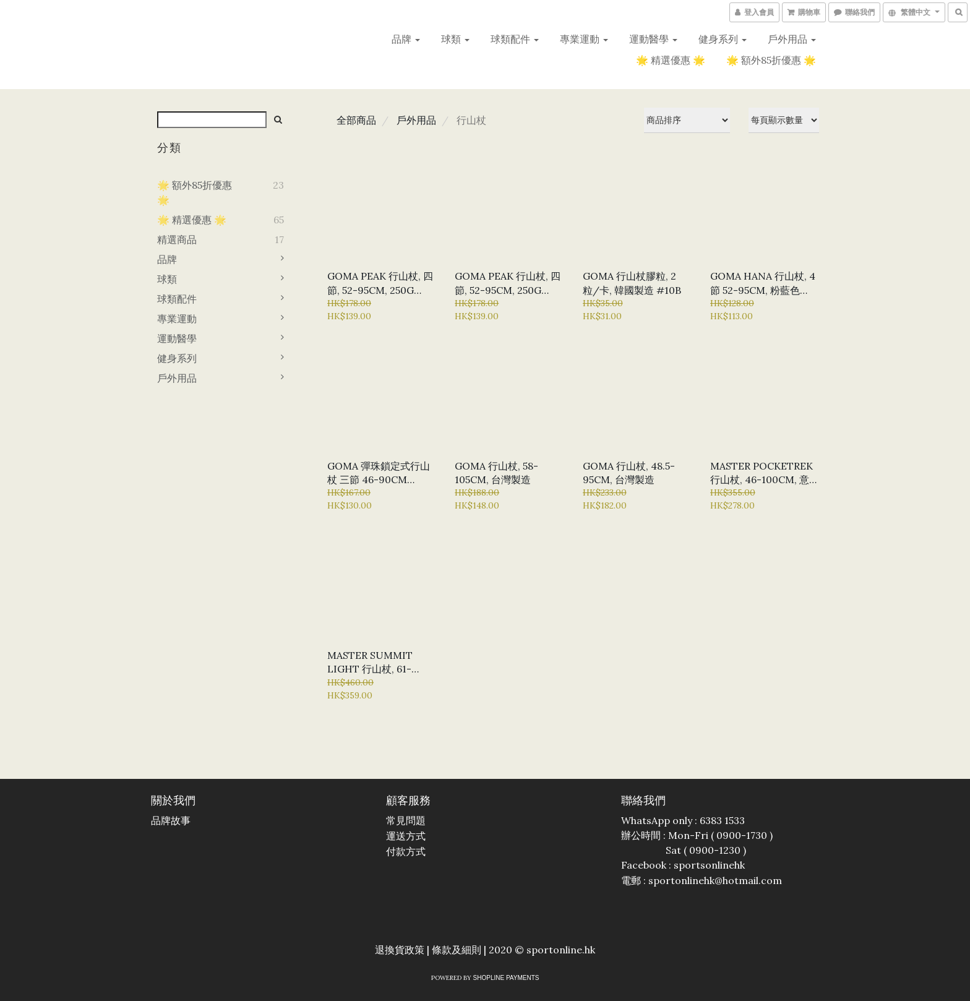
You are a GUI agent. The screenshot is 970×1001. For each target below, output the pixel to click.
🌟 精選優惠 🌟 (670, 60)
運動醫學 (653, 39)
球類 (455, 39)
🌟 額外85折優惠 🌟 (771, 60)
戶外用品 (792, 39)
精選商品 (177, 239)
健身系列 (722, 39)
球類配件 (515, 39)
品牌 (406, 39)
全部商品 (356, 120)
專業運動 (584, 39)
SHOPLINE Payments (506, 977)
